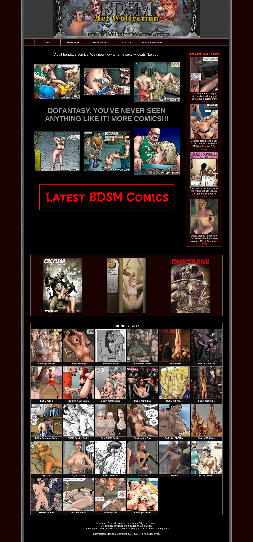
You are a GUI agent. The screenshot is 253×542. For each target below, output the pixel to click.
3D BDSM (126, 42)
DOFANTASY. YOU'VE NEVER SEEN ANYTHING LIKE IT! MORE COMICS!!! (107, 115)
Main (47, 42)
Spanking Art (100, 42)
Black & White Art (152, 42)
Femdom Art (74, 42)
